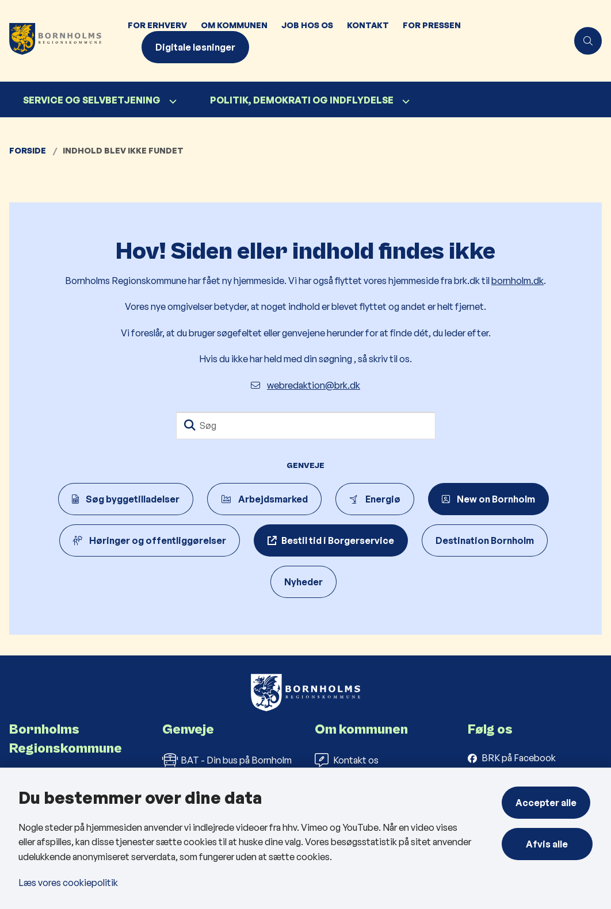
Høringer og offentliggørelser (149, 540)
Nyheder (303, 582)
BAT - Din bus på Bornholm (227, 760)
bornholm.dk (517, 280)
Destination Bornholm (485, 540)
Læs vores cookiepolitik (68, 882)
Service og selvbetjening (92, 100)
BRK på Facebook (519, 758)
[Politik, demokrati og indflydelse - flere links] (404, 101)
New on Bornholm (488, 499)
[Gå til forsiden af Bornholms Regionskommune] (60, 41)
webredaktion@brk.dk (305, 385)
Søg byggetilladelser (126, 499)
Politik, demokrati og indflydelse (302, 100)
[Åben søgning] (588, 41)
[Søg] (306, 425)
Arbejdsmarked (264, 499)
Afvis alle (549, 844)
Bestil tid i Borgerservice (337, 540)
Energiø (374, 499)
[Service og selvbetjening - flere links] (171, 101)
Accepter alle (548, 802)
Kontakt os (347, 760)
